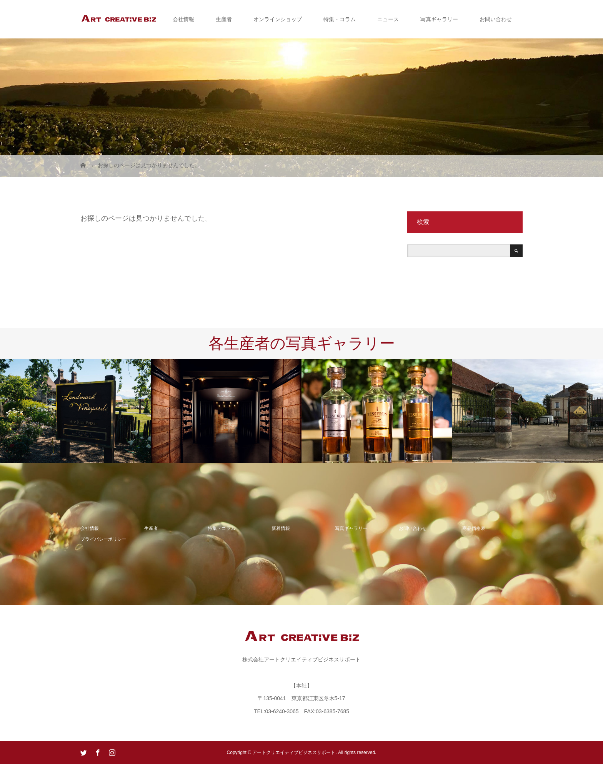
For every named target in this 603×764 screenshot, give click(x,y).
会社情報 (183, 19)
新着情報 (281, 528)
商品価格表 (473, 528)
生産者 (224, 19)
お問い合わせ (496, 19)
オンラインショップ (277, 19)
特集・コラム (339, 19)
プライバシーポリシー (103, 539)
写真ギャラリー (439, 19)
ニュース (388, 19)
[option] (75, 411)
